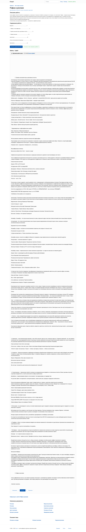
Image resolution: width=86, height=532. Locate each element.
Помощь (65, 1)
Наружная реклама (59, 520)
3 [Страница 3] (26, 490)
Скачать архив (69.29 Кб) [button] (16, 46)
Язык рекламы (13, 508)
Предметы (12, 5)
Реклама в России (48, 510)
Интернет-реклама (14, 512)
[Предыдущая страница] (14, 490)
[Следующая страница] (30, 490)
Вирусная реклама (48, 503)
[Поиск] (51, 1)
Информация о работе (19, 496)
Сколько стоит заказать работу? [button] (31, 46)
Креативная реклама (48, 506)
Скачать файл (31, 53)
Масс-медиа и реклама (19, 5)
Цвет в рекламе (13, 510)
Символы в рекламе (48, 508)
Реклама (12, 503)
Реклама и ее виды (14, 520)
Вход (61, 1)
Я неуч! (16, 528)
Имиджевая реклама (48, 512)
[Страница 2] (22, 490)
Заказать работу (72, 1)
